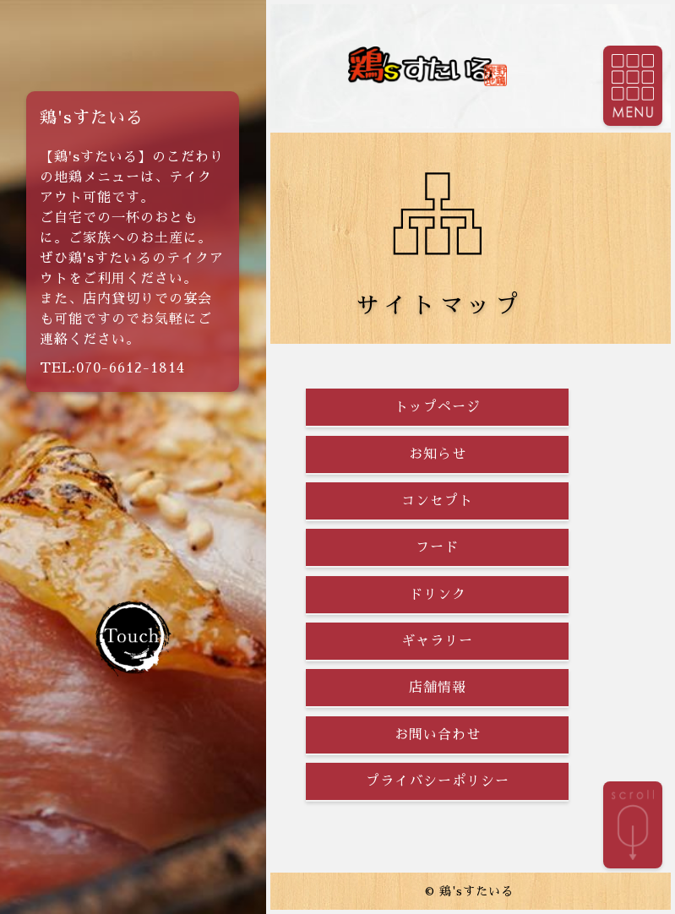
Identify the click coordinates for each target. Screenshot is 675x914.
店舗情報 (437, 687)
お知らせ (437, 454)
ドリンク (437, 594)
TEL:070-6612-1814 (112, 368)
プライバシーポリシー (437, 781)
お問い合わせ (438, 735)
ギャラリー (437, 641)
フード (437, 547)
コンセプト (437, 501)
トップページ (438, 407)
